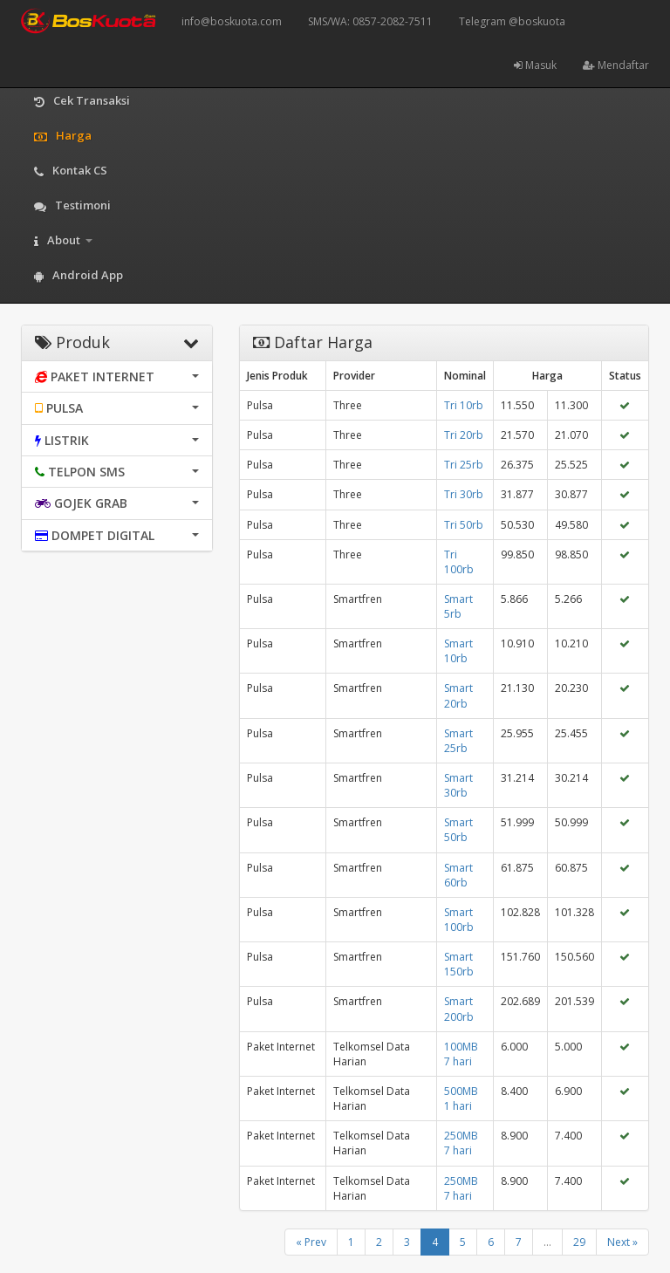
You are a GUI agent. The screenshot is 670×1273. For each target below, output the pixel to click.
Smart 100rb (459, 919)
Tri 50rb (463, 524)
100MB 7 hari (461, 1054)
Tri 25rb (463, 464)
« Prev (311, 1242)
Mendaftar (616, 65)
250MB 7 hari (461, 1143)
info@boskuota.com (231, 21)
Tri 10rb (463, 405)
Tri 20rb (463, 435)
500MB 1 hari (461, 1098)
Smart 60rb (458, 875)
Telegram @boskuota (512, 21)
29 (579, 1242)
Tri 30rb (463, 494)
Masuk (535, 65)
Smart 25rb (458, 741)
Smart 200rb (459, 1008)
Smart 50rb (458, 830)
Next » (622, 1242)
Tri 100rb (459, 562)
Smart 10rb (458, 651)
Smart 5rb (458, 606)
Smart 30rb (458, 785)
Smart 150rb (459, 964)
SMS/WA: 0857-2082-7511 (370, 21)
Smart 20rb (458, 695)
